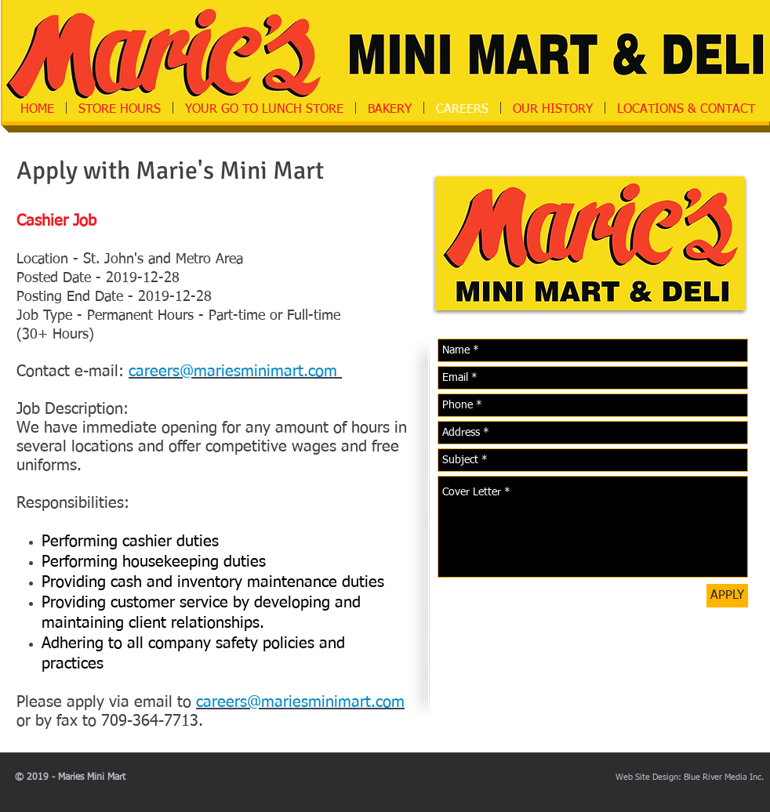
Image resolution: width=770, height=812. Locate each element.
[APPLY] (727, 595)
